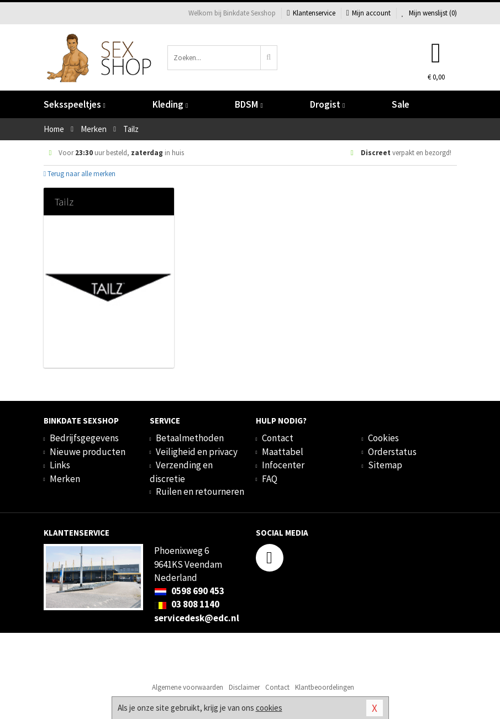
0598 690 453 (189, 591)
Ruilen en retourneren (200, 491)
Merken (65, 479)
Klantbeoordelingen (324, 687)
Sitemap (385, 465)
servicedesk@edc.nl (196, 618)
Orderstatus (392, 452)
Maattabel (282, 452)
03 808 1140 (186, 604)
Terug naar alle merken (80, 173)
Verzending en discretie (181, 471)
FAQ (269, 479)
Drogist (327, 104)
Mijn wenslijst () (429, 13)
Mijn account (368, 13)
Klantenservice (311, 13)
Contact (277, 438)
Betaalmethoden (190, 438)
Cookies (383, 438)
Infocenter (283, 465)
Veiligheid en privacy (197, 452)
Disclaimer (244, 687)
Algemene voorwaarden (187, 687)
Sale (400, 104)
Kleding (170, 104)
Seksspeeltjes (75, 104)
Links (60, 465)
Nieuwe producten (87, 452)
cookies (269, 707)
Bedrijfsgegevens (84, 438)
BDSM (248, 104)
